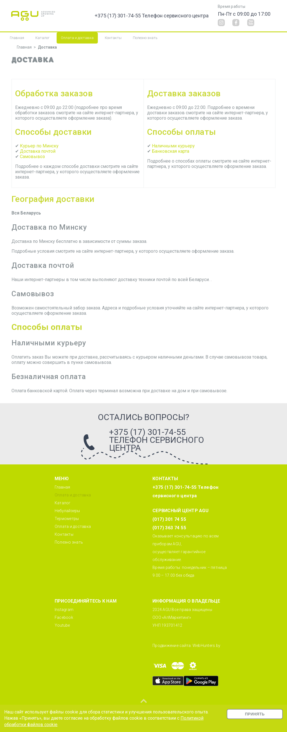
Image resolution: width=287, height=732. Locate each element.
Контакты (113, 38)
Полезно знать (145, 38)
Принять (255, 714)
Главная (17, 38)
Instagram (64, 609)
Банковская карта (170, 151)
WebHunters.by (206, 645)
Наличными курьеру (173, 146)
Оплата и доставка (77, 38)
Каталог (42, 38)
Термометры (67, 518)
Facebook (64, 617)
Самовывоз (32, 156)
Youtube (62, 625)
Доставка (47, 47)
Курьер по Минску (39, 146)
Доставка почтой (37, 151)
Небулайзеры (67, 510)
